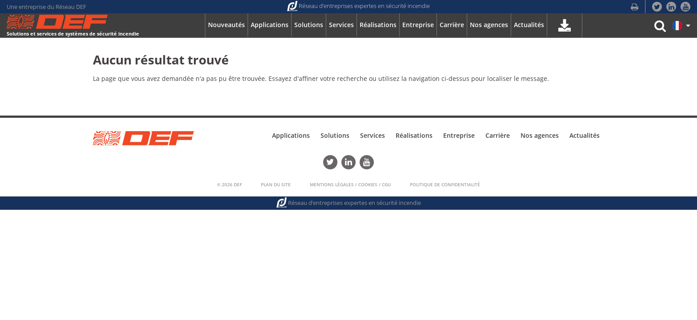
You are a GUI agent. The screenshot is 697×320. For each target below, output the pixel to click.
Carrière (497, 135)
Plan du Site (276, 184)
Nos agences (540, 135)
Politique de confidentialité (445, 184)
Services (372, 135)
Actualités (584, 135)
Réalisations (414, 135)
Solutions (334, 135)
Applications (291, 135)
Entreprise (459, 135)
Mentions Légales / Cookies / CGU (350, 184)
